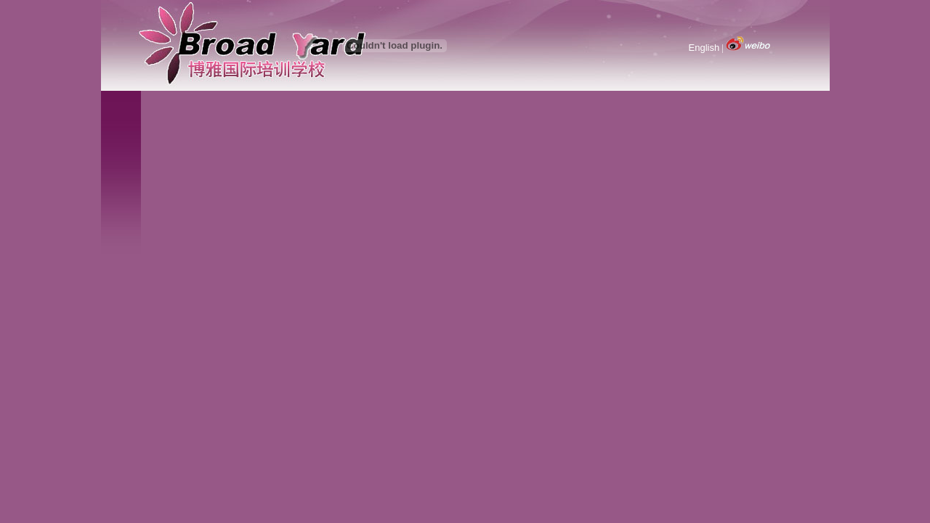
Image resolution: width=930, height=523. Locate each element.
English (704, 47)
